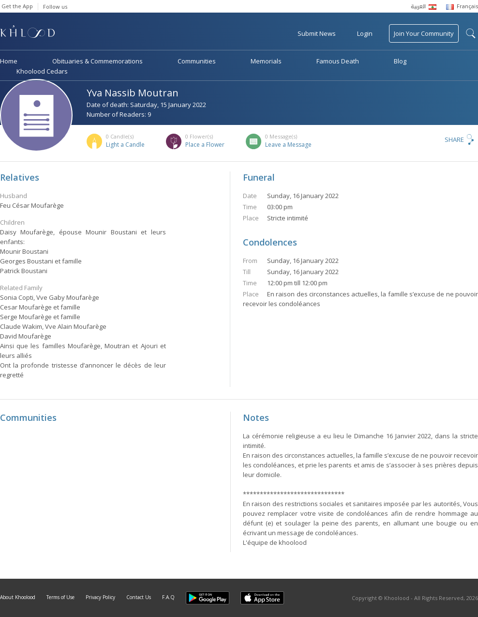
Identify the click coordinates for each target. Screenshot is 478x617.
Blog (400, 61)
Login (365, 33)
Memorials (266, 61)
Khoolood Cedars (42, 71)
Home (8, 61)
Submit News (317, 33)
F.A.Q (168, 597)
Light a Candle (125, 144)
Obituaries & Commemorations (97, 61)
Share (454, 139)
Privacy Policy (100, 597)
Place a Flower (204, 144)
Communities (197, 61)
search (471, 33)
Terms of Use (60, 597)
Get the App (17, 6)
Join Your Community (424, 33)
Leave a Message (288, 144)
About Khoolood (17, 597)
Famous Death (337, 61)
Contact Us (138, 597)
